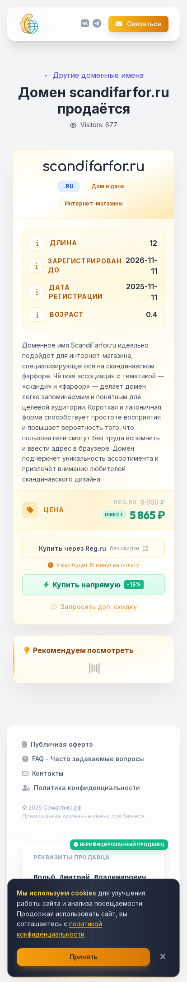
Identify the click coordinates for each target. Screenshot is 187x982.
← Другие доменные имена (93, 75)
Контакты (43, 773)
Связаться (138, 24)
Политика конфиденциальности (81, 787)
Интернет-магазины (94, 203)
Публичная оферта (57, 744)
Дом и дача (107, 186)
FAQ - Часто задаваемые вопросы (83, 759)
